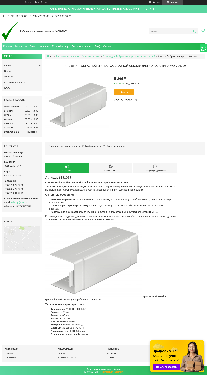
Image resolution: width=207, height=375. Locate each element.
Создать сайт (31, 2)
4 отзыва (157, 2)
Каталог (19, 46)
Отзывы (8, 76)
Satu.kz (117, 369)
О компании (10, 357)
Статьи (107, 46)
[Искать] (194, 31)
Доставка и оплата (81, 46)
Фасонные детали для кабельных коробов (78, 56)
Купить (124, 92)
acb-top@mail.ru (19, 202)
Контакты (44, 46)
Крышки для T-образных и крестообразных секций (128, 56)
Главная (7, 46)
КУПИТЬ (149, 8)
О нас (33, 46)
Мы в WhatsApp (60, 46)
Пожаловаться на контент (111, 372)
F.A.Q (97, 46)
